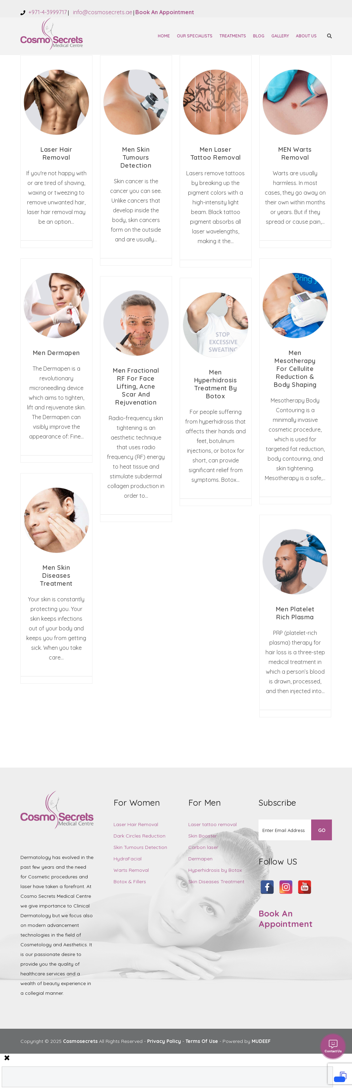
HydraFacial (128, 859)
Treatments (232, 35)
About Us (306, 35)
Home (164, 35)
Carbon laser (203, 847)
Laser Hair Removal (136, 824)
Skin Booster (202, 836)
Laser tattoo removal (212, 824)
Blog (258, 35)
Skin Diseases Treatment (216, 881)
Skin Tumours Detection (140, 847)
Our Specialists (195, 35)
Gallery (280, 35)
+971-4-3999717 (47, 12)
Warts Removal (131, 870)
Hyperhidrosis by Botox (215, 870)
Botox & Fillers (130, 881)
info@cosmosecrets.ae (102, 12)
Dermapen (200, 859)
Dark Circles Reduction (139, 836)
